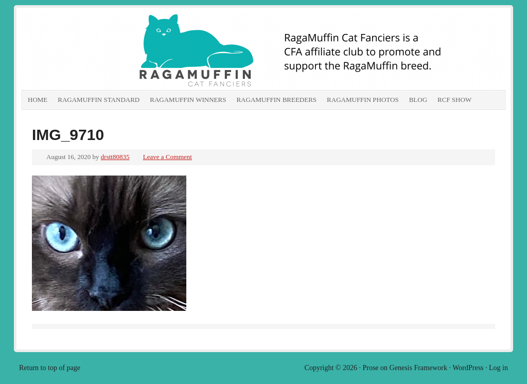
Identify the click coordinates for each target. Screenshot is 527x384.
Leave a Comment (167, 157)
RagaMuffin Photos (363, 99)
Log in (498, 368)
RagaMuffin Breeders (276, 99)
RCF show (454, 99)
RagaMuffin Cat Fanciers (137, 51)
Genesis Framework (418, 368)
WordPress (467, 368)
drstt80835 (115, 157)
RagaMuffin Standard (98, 99)
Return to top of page (49, 368)
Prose (370, 368)
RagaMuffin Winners (188, 99)
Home (37, 99)
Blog (418, 99)
